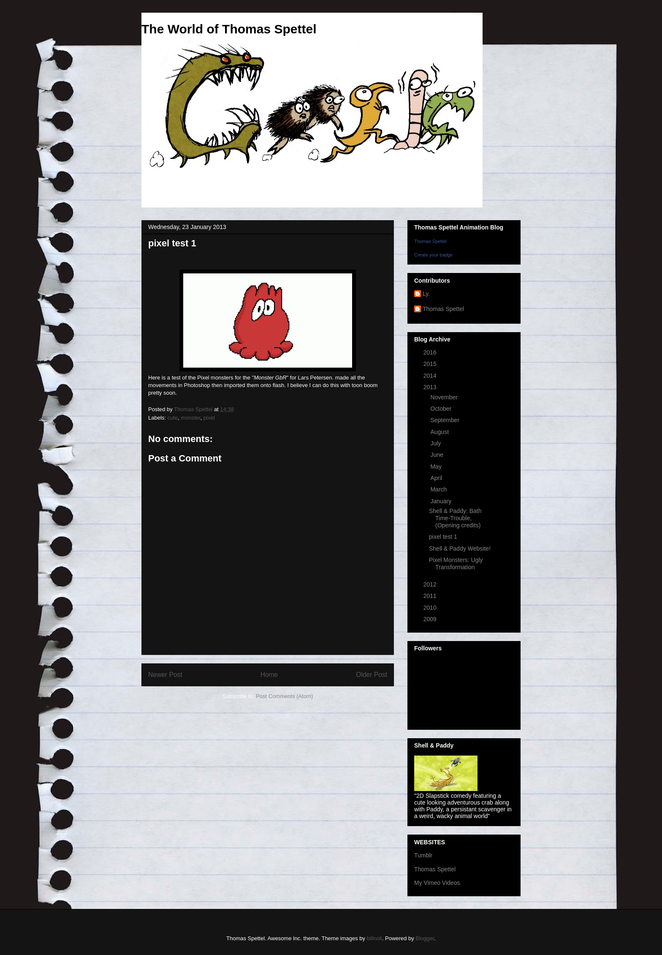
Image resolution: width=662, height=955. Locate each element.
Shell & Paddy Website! (460, 548)
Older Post (371, 674)
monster (190, 418)
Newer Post (165, 674)
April (437, 478)
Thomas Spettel (430, 241)
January (441, 501)
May (436, 466)
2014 (430, 375)
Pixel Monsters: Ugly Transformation (456, 563)
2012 (430, 584)
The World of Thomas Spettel (228, 29)
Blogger (424, 938)
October (441, 408)
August (440, 431)
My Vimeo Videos (437, 882)
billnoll (374, 938)
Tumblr (423, 855)
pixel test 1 (443, 536)
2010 (430, 607)
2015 (430, 363)
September (445, 420)
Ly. (426, 293)
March (439, 489)
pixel (209, 418)
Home (269, 674)
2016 (430, 352)
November (444, 397)
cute (173, 418)
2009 (430, 619)
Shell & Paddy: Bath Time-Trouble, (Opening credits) (455, 518)
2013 (430, 387)
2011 (430, 595)
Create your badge (433, 254)
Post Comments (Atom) (284, 696)
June (437, 454)
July (436, 443)
